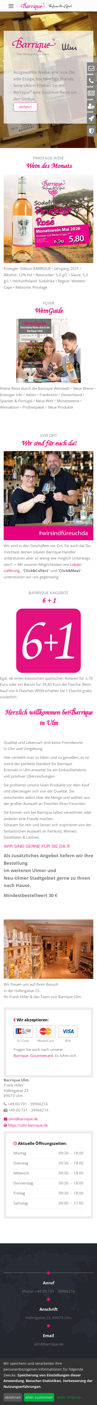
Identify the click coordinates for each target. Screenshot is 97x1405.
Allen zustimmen (39, 1397)
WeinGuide (48, 310)
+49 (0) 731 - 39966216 (55, 1291)
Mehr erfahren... (70, 1397)
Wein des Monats (48, 165)
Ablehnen (13, 1397)
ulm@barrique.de (48, 1344)
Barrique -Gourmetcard (33, 1055)
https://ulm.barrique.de (26, 1125)
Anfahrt (25, 107)
